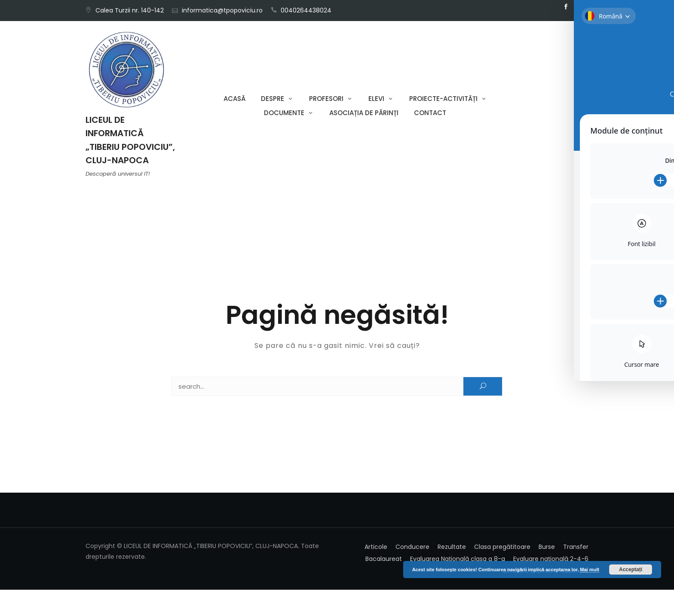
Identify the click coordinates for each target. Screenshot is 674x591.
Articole (376, 548)
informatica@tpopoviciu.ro (222, 10)
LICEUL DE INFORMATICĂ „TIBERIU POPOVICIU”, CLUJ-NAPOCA (130, 141)
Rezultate (452, 548)
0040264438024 (306, 10)
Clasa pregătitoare (502, 548)
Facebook (566, 7)
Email (578, 7)
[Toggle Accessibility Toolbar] (654, 275)
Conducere (412, 548)
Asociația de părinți (363, 113)
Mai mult (589, 569)
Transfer (575, 548)
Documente (284, 113)
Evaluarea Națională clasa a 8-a (457, 560)
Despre (272, 99)
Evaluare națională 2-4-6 (550, 560)
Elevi (376, 99)
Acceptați (630, 570)
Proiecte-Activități (443, 99)
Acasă (234, 99)
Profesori (326, 99)
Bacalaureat (383, 560)
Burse (547, 548)
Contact (430, 113)
